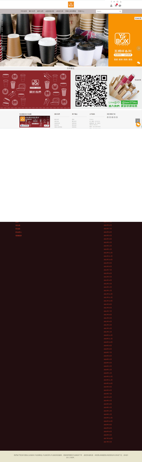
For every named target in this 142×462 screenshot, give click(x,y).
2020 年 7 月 (108, 352)
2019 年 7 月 (108, 394)
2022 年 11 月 (108, 256)
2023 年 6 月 (108, 232)
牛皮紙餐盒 (38, 455)
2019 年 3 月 (108, 407)
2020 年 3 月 (108, 366)
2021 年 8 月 (108, 308)
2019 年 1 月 (108, 414)
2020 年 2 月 (108, 370)
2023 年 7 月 (108, 229)
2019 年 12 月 (108, 376)
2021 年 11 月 (108, 297)
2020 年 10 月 (108, 342)
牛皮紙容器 (55, 455)
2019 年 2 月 (108, 411)
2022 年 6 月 (108, 273)
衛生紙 (18, 225)
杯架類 (108, 455)
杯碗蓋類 (103, 455)
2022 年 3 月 (108, 284)
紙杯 (17, 222)
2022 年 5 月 (108, 277)
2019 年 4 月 (108, 404)
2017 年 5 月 (108, 442)
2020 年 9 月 (108, 346)
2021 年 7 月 (108, 311)
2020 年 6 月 (108, 356)
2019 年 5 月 (108, 401)
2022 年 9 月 (108, 263)
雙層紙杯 (19, 236)
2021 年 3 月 (108, 325)
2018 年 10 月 (108, 421)
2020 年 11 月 (108, 339)
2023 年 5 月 (108, 235)
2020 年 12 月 (108, 335)
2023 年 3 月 (108, 242)
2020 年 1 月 (108, 373)
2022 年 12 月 (108, 253)
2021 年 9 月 (108, 304)
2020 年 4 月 (108, 363)
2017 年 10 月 (108, 438)
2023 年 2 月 (108, 246)
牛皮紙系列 (46, 455)
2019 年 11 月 (108, 380)
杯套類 (97, 455)
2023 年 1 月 (108, 249)
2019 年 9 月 (108, 387)
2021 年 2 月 (108, 328)
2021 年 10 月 (108, 301)
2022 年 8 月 (108, 266)
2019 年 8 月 (108, 390)
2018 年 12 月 (108, 418)
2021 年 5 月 (108, 318)
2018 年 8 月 (108, 428)
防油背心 (19, 232)
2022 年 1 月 (108, 291)
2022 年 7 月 (108, 270)
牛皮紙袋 (76, 455)
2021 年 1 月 (108, 332)
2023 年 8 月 (108, 225)
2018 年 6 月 (108, 431)
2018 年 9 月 (108, 425)
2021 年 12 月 (108, 294)
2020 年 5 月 (108, 359)
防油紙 (18, 229)
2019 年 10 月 (108, 383)
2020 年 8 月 (108, 349)
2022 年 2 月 (108, 287)
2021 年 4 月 (108, 321)
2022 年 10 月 (108, 260)
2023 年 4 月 (108, 239)
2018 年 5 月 (108, 435)
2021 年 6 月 (108, 315)
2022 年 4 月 (108, 280)
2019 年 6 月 (108, 397)
